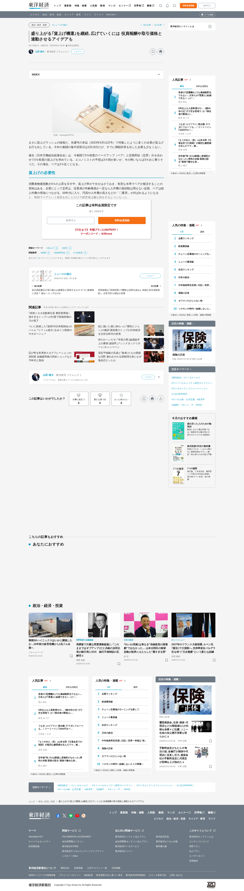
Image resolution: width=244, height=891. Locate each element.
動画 (102, 5)
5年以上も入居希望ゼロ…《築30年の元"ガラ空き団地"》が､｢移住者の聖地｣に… (194, 111)
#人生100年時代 (179, 394)
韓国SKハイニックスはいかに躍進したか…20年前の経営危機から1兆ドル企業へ (50, 644)
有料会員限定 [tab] (202, 86)
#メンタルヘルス (192, 377)
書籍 (149, 5)
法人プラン (194, 851)
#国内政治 (176, 377)
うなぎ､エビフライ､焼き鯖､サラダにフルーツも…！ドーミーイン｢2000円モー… (194, 127)
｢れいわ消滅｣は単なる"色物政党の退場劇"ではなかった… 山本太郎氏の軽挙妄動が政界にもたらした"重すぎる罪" (146, 648)
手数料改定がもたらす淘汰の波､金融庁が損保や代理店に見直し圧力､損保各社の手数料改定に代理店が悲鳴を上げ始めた (173, 755)
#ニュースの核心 (60, 25)
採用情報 (78, 868)
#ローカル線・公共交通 (183, 399)
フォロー (77, 51)
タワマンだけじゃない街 (190, 300)
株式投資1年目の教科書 (198, 446)
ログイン (207, 6)
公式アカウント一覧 (97, 868)
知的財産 (88, 875)
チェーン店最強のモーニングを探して (195, 254)
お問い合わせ (176, 875)
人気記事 (177, 79)
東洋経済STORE (70, 846)
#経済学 (201, 399)
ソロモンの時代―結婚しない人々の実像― (195, 308)
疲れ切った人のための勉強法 (199, 425)
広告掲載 (116, 868)
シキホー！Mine (70, 856)
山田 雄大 (40, 51)
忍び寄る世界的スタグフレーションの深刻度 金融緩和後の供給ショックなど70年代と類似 (50, 357)
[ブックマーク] (153, 51)
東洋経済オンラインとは (182, 26)
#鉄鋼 (43, 252)
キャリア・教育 (73, 14)
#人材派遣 (78, 252)
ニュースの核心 (63, 274)
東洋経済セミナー (124, 851)
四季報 (137, 5)
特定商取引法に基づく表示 (109, 875)
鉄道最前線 (183, 246)
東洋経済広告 (162, 836)
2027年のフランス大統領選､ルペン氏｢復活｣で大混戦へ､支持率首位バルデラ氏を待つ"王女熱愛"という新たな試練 (193, 648)
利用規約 (193, 861)
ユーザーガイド (197, 856)
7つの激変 (192, 468)
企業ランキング (186, 238)
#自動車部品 (59, 252)
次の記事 (158, 25)
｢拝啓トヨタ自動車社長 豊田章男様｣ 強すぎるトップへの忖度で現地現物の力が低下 (50, 317)
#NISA (199, 405)
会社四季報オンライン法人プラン (131, 841)
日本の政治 (183, 277)
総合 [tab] (182, 86)
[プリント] (160, 51)
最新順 (68, 5)
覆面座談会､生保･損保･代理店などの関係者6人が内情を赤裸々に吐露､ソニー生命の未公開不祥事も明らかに (173, 729)
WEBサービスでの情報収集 (42, 875)
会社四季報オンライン (73, 841)
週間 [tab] (202, 232)
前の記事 (147, 25)
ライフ (87, 14)
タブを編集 (209, 15)
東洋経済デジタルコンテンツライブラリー (83, 851)
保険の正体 (183, 293)
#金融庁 (175, 405)
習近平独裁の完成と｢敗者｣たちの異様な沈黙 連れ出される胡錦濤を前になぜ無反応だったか (119, 357)
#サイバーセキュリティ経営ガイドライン (191, 383)
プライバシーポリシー (70, 875)
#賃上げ (50, 248)
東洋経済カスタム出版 (167, 841)
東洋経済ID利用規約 (135, 875)
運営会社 (65, 868)
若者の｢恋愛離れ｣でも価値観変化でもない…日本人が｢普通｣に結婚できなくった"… (194, 95)
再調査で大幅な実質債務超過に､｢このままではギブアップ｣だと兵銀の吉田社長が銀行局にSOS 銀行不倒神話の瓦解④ (98, 650)
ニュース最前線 (186, 262)
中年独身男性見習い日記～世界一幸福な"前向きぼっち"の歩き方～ (195, 285)
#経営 (64, 248)
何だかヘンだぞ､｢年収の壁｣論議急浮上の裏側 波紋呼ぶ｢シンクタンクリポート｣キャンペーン (119, 343)
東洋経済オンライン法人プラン (130, 836)
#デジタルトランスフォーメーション (189, 388)
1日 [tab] (181, 231)
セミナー (123, 5)
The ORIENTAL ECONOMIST (76, 836)
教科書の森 (161, 846)
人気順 (93, 5)
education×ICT (36, 836)
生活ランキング (186, 269)
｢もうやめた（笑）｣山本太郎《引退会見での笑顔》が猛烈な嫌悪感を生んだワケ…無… (194, 143)
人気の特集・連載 (183, 225)
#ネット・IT (187, 405)
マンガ (112, 5)
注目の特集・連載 (181, 323)
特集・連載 (81, 5)
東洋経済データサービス (127, 846)
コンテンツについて (199, 841)
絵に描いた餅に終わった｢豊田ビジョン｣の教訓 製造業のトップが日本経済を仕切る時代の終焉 (119, 330)
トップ (57, 5)
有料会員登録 (188, 6)
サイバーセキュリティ (40, 841)
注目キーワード (180, 369)
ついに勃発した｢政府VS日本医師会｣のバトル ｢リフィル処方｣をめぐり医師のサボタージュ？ (50, 330)
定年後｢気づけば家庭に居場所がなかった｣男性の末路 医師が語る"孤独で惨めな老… (194, 159)
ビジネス (35, 14)
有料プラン (194, 846)
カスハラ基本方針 (157, 875)
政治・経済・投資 (52, 14)
